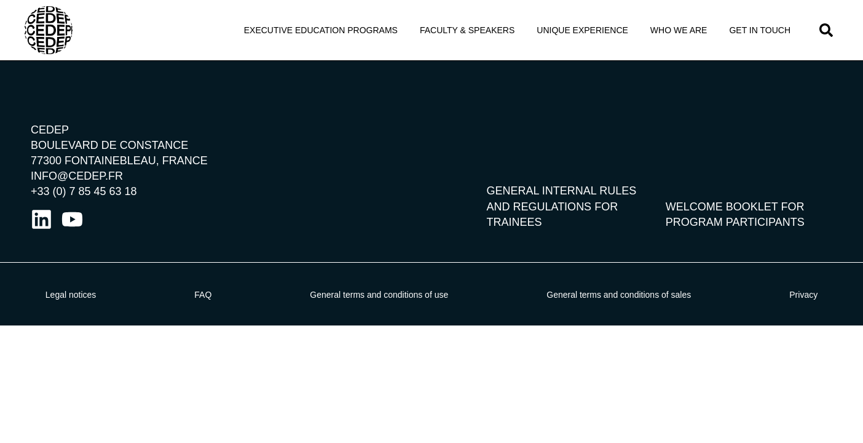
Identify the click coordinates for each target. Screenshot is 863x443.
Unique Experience (582, 30)
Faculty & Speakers (467, 30)
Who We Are (678, 30)
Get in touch (759, 30)
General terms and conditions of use (379, 295)
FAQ (202, 295)
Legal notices (71, 295)
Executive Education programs (321, 30)
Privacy (803, 295)
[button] (826, 30)
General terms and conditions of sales (618, 295)
